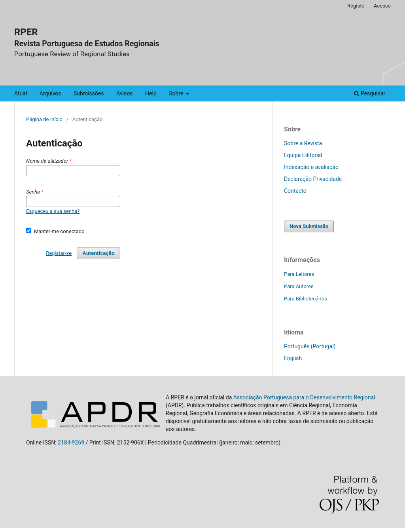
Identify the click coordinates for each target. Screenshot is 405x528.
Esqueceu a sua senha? (52, 211)
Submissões (89, 93)
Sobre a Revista (303, 143)
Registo (356, 6)
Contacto (295, 191)
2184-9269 (71, 442)
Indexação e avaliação (311, 167)
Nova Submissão (309, 226)
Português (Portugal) (309, 346)
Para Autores (299, 286)
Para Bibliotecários (305, 299)
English (293, 358)
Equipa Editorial (303, 155)
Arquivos (50, 93)
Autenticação (98, 253)
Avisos (124, 93)
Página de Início (44, 119)
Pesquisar (369, 93)
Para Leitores (299, 274)
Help (151, 93)
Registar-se (59, 253)
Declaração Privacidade (313, 179)
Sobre (177, 93)
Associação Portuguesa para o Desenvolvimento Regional (304, 397)
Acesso (382, 6)
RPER (26, 32)
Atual (20, 93)
